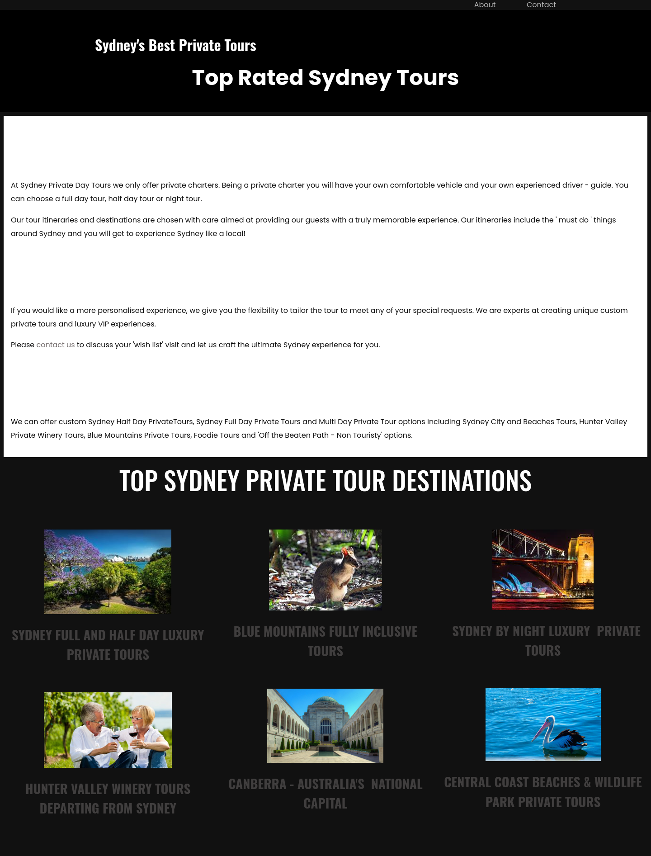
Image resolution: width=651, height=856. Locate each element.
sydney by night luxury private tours (546, 640)
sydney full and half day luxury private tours (108, 644)
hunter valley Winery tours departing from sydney (107, 798)
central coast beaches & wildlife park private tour (543, 791)
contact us (55, 345)
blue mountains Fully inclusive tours (326, 640)
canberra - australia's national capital (325, 793)
